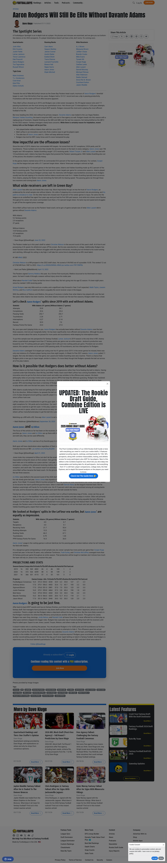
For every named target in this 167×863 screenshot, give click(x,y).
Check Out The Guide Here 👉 (83, 476)
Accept (154, 858)
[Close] (163, 845)
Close (161, 858)
